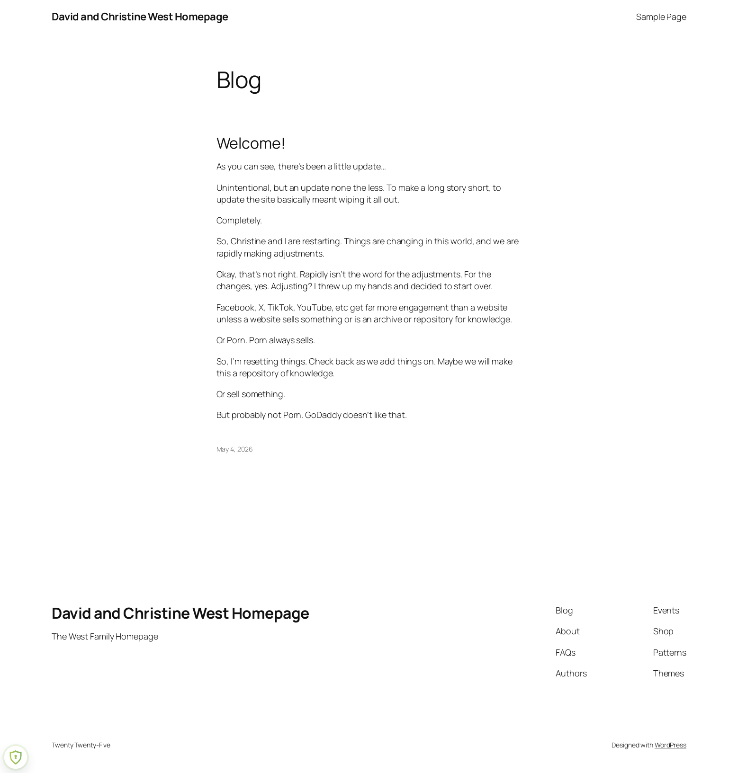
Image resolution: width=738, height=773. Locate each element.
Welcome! (251, 142)
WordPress (670, 744)
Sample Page (661, 16)
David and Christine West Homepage (140, 16)
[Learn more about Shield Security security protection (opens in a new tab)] (15, 757)
